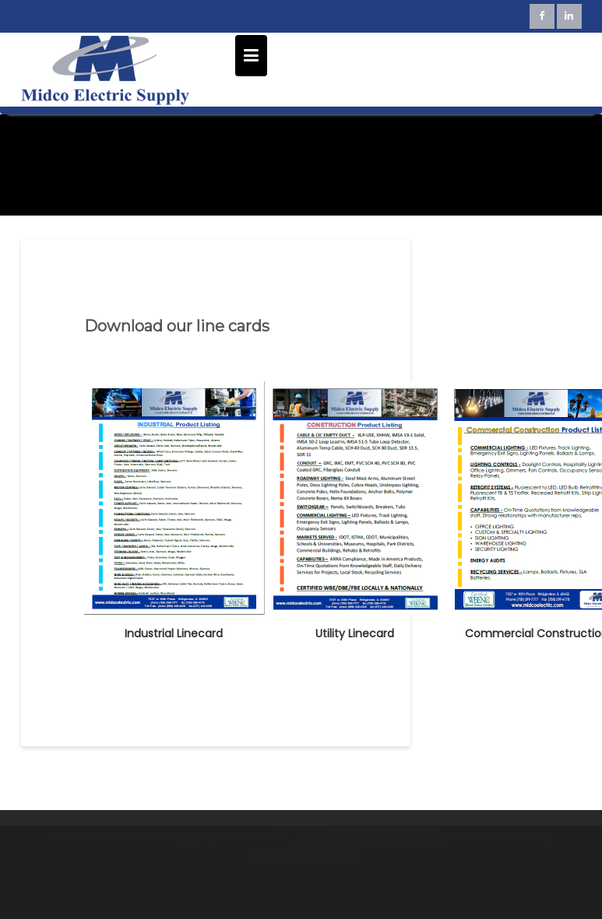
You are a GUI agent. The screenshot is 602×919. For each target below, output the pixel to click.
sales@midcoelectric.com (367, 860)
